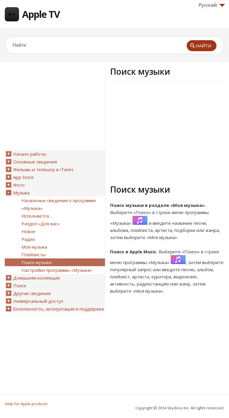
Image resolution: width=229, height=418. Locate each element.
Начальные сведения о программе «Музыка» (58, 204)
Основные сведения (35, 162)
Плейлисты (33, 255)
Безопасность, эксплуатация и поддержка (58, 309)
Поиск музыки (36, 262)
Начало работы (29, 154)
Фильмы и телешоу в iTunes (43, 169)
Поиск (19, 285)
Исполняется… (36, 216)
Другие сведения (32, 293)
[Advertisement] (160, 132)
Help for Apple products (26, 403)
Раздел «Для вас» (40, 224)
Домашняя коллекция (36, 278)
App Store (23, 177)
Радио (28, 239)
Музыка (21, 193)
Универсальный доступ (38, 301)
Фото (19, 185)
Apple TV (41, 14)
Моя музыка (34, 247)
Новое (28, 231)
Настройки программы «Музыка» (56, 270)
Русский (212, 5)
